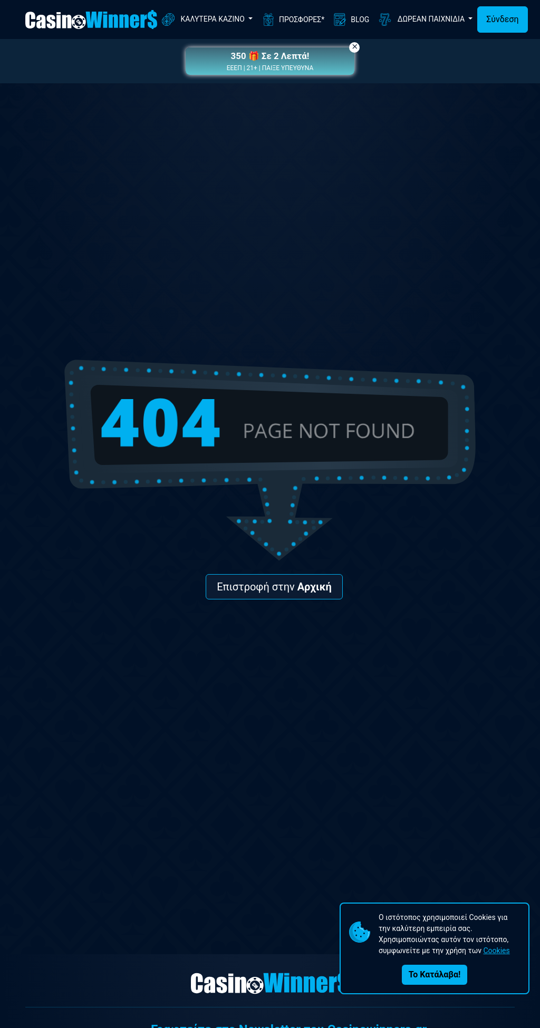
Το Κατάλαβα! (434, 974)
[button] (270, 61)
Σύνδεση (502, 19)
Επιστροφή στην (274, 586)
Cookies (496, 950)
